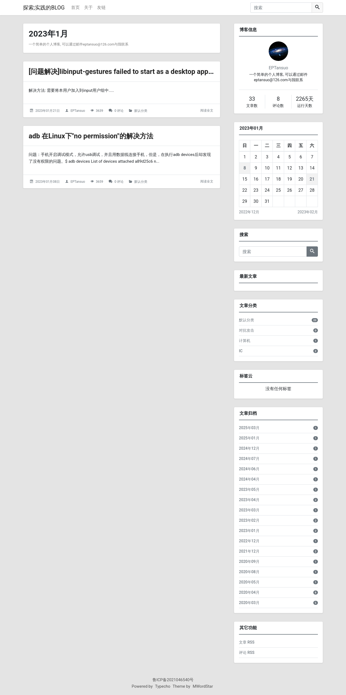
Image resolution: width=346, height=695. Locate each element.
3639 (99, 111)
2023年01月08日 (47, 182)
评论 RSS (246, 652)
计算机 (244, 340)
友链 (101, 7)
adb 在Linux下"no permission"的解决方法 (98, 135)
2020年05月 (249, 582)
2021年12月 (249, 551)
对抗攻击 (246, 330)
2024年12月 (249, 448)
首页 (75, 7)
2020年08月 (249, 572)
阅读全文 (206, 110)
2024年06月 (249, 469)
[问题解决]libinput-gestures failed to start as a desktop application (141, 71)
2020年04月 (249, 592)
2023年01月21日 (47, 111)
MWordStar (203, 686)
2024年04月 (249, 479)
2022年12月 (249, 212)
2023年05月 (249, 489)
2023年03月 (249, 510)
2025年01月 (249, 438)
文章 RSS (246, 642)
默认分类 (140, 111)
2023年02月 (308, 212)
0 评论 (119, 111)
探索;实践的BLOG (44, 7)
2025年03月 (249, 428)
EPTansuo (78, 111)
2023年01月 (249, 530)
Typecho (163, 686)
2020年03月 (249, 603)
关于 (88, 7)
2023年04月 (249, 500)
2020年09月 (249, 561)
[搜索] (281, 7)
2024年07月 (249, 458)
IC (240, 351)
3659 (99, 182)
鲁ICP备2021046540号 (173, 679)
